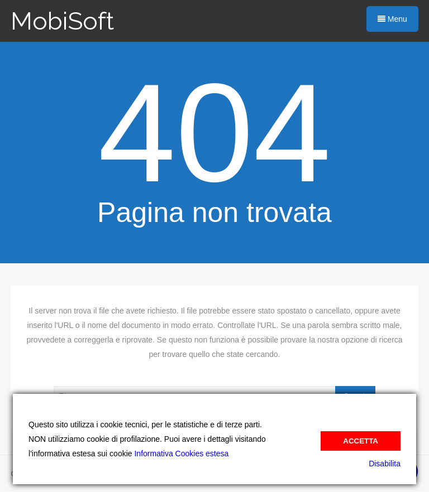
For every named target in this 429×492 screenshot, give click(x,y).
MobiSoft (62, 21)
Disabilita (385, 463)
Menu (392, 19)
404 (214, 133)
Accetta (360, 441)
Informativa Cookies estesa (181, 453)
